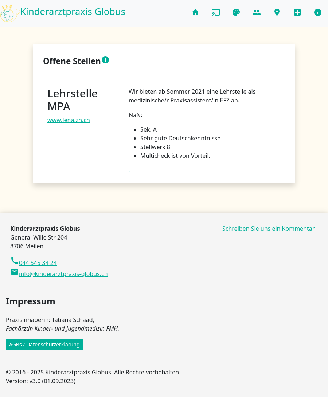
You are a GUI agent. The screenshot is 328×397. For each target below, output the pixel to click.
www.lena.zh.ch (68, 120)
